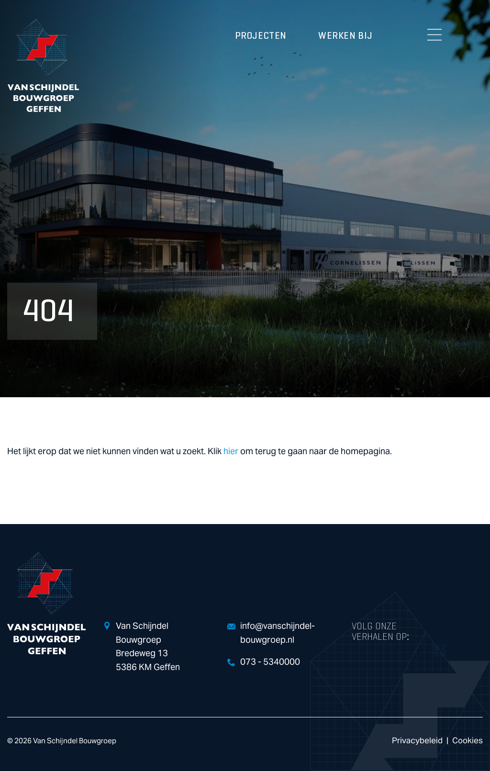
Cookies (467, 740)
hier (230, 451)
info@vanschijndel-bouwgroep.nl (277, 633)
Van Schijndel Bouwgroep (43, 65)
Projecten (261, 36)
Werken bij (345, 36)
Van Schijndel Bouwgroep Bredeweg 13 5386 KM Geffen (148, 646)
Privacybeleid (417, 740)
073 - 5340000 (270, 662)
